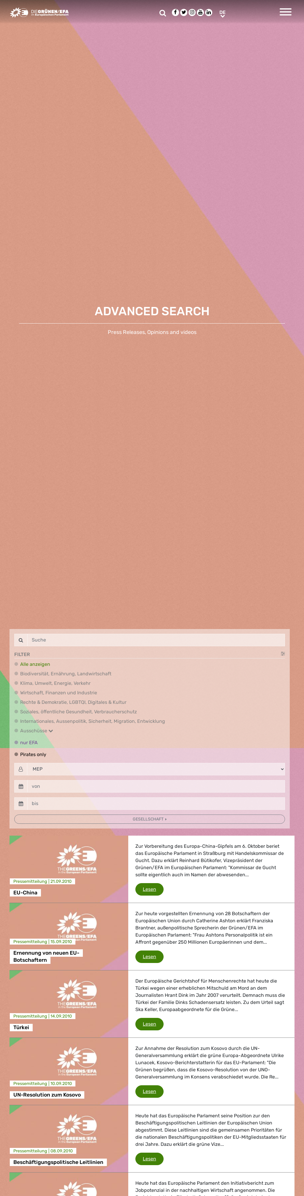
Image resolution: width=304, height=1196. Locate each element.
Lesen (153, 888)
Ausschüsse (36, 731)
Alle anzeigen (35, 664)
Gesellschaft (148, 819)
